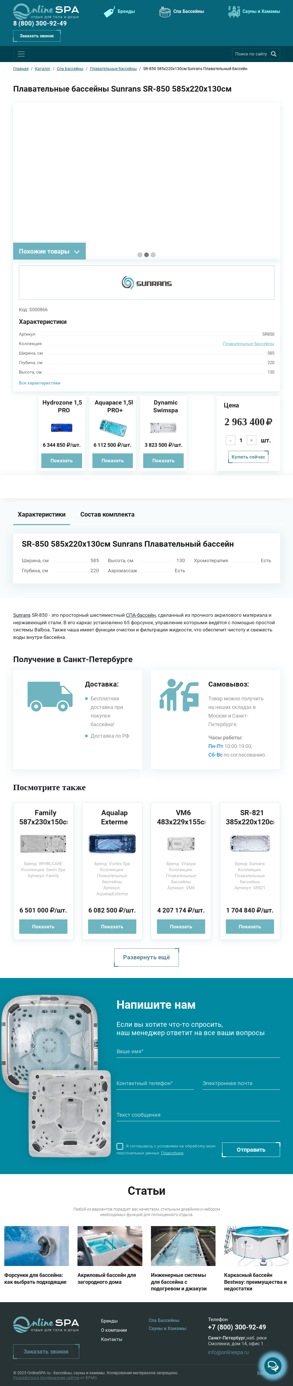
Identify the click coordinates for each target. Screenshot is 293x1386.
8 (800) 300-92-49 (40, 23)
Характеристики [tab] (41, 514)
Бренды (118, 12)
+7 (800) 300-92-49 (237, 1327)
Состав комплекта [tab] (107, 514)
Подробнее (172, 1153)
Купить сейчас (248, 457)
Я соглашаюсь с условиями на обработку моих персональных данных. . (166, 1150)
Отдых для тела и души (55, 17)
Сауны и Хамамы (253, 12)
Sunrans (22, 615)
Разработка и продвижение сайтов (46, 1377)
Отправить (251, 1149)
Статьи (147, 1191)
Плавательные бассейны (248, 343)
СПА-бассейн (141, 615)
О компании (114, 1330)
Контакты (111, 1339)
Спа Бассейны (181, 12)
